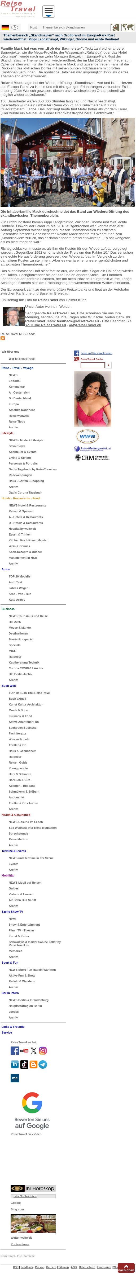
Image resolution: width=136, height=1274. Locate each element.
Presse (39, 1267)
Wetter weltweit (21, 1237)
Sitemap (63, 1267)
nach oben (126, 1270)
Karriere (51, 1267)
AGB (74, 1267)
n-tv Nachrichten (25, 1196)
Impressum (104, 1267)
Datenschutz (87, 1267)
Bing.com (17, 1209)
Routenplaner (20, 1244)
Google (16, 1202)
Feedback (27, 1267)
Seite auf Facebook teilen (96, 353)
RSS (16, 1267)
